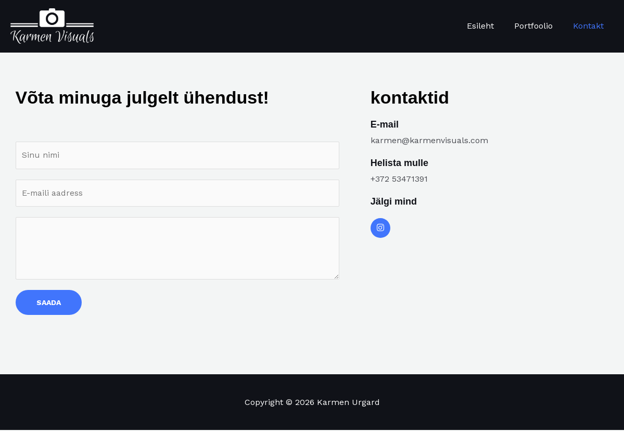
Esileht (489, 26)
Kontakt (590, 26)
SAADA (48, 303)
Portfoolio (538, 26)
